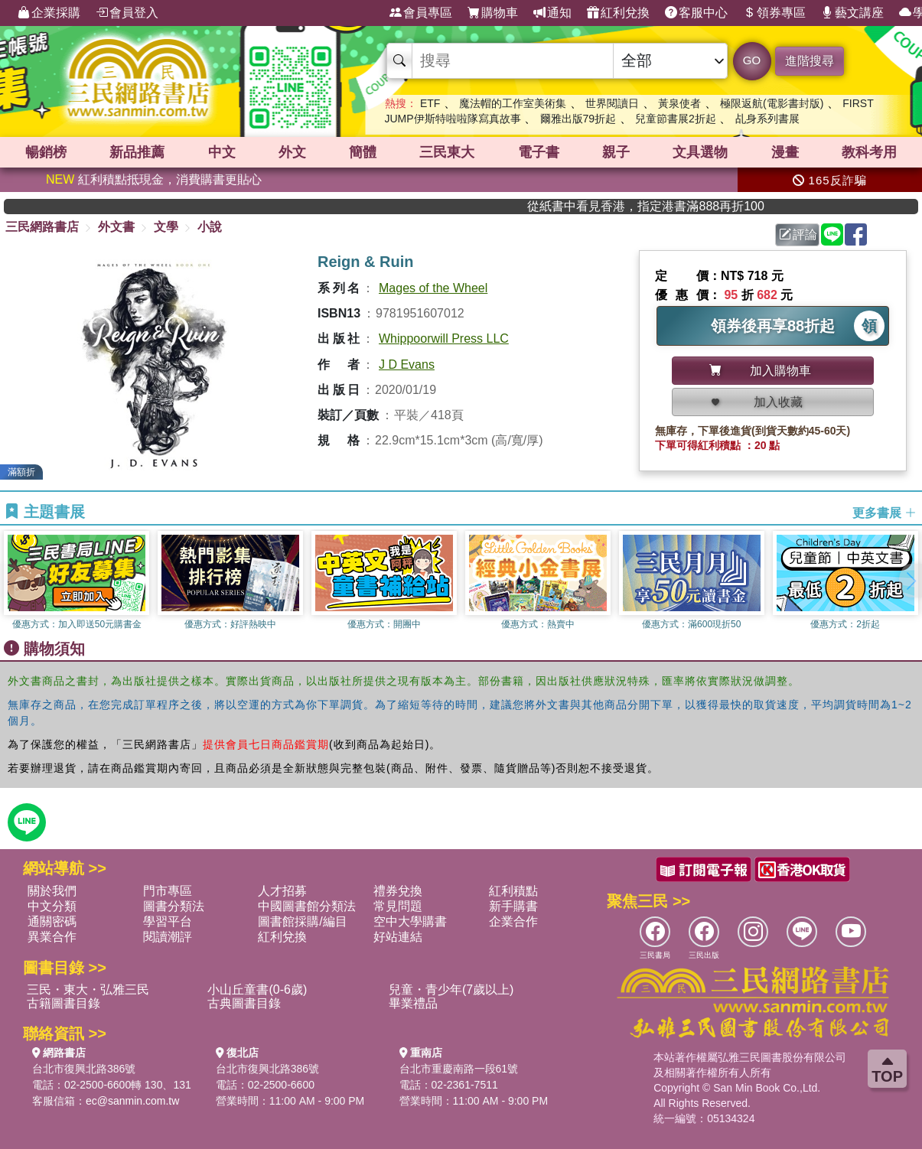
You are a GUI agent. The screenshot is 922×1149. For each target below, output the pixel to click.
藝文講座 (852, 13)
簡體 (362, 152)
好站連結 (397, 936)
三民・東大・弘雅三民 (88, 989)
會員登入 (127, 13)
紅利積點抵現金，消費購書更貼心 (154, 179)
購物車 (493, 13)
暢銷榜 (46, 152)
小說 (209, 226)
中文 (222, 152)
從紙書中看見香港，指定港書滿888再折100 (686, 206)
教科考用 (869, 152)
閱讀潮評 (167, 936)
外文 (292, 152)
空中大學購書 (410, 921)
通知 (552, 13)
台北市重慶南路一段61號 (459, 1069)
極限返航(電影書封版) (771, 103)
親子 (616, 152)
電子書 (538, 152)
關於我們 (52, 890)
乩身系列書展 (767, 118)
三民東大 (446, 152)
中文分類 (52, 906)
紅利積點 (513, 890)
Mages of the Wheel (433, 288)
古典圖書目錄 (244, 1003)
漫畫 (785, 152)
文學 (166, 226)
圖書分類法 (173, 906)
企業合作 (513, 921)
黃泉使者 (679, 103)
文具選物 (700, 152)
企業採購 (49, 13)
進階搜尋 (809, 60)
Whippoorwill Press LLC (444, 338)
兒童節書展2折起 (675, 118)
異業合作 (52, 936)
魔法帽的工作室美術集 (512, 103)
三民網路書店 (42, 226)
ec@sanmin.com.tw (132, 1101)
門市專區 (167, 890)
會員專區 (420, 13)
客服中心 (696, 13)
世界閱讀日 (612, 103)
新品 (137, 152)
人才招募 (282, 890)
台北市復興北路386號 (83, 1069)
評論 (798, 234)
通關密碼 (52, 921)
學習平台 (167, 921)
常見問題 (397, 906)
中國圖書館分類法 (307, 906)
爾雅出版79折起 (578, 118)
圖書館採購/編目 (302, 921)
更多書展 (884, 512)
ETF (430, 103)
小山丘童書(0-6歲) (257, 989)
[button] (910, 580)
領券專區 (774, 13)
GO (752, 60)
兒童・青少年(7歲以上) (451, 989)
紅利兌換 (618, 13)
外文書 (116, 226)
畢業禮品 (413, 1003)
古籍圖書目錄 (63, 1003)
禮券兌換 (397, 890)
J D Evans (407, 364)
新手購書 (513, 906)
